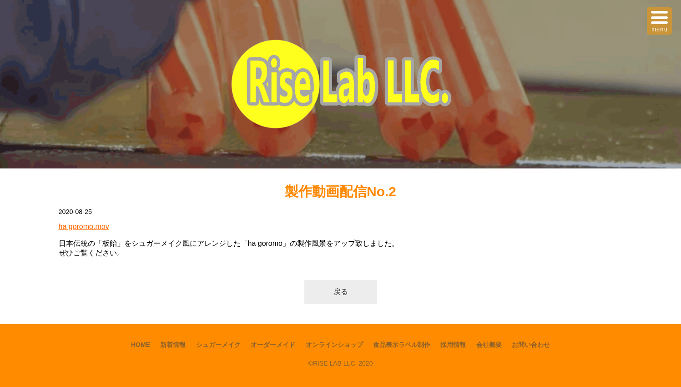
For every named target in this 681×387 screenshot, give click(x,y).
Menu (660, 15)
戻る (340, 291)
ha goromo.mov (84, 226)
